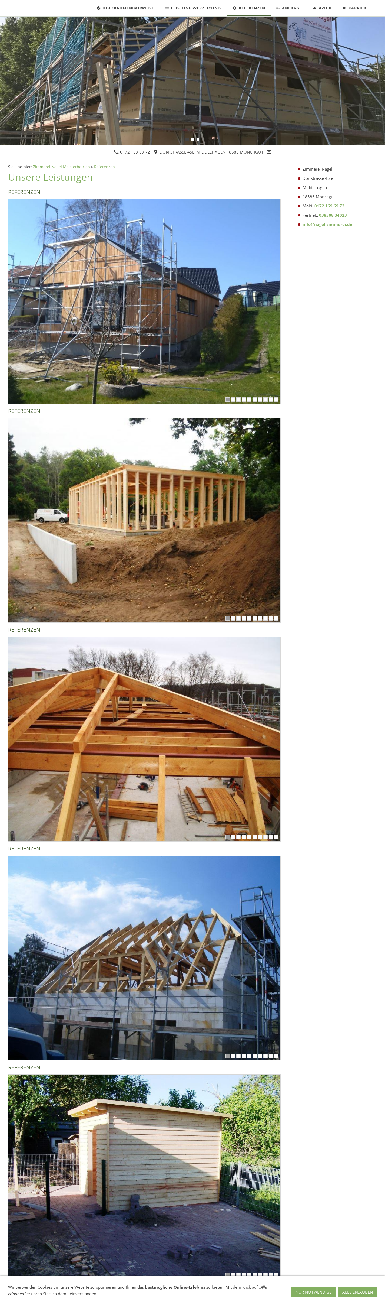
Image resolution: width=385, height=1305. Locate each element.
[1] (227, 399)
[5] (249, 399)
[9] (271, 399)
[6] (255, 399)
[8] (265, 399)
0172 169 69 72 (132, 152)
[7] (260, 399)
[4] (244, 399)
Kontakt (18, 1295)
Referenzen (104, 166)
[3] (238, 399)
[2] (233, 399)
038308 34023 (333, 215)
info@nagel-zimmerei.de (327, 224)
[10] (276, 399)
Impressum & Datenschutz (55, 1295)
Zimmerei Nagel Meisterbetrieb (61, 166)
